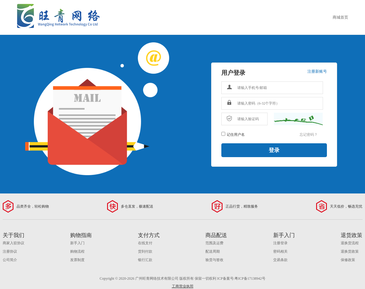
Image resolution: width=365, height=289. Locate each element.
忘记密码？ (309, 134)
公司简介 (10, 260)
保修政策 (348, 260)
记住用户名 (236, 134)
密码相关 (280, 251)
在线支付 (145, 243)
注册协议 (10, 251)
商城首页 (340, 17)
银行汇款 (145, 260)
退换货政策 (350, 251)
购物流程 (77, 251)
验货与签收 (214, 260)
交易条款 (280, 260)
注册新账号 (317, 71)
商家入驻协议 (13, 243)
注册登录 (280, 243)
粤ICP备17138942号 (250, 278)
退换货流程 (350, 243)
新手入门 (77, 243)
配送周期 (212, 251)
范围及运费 (214, 243)
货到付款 (145, 251)
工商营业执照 (182, 286)
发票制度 (77, 260)
